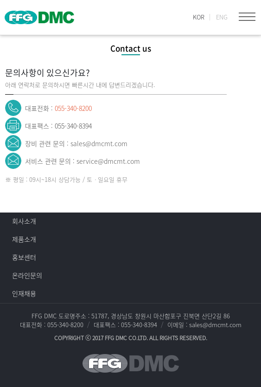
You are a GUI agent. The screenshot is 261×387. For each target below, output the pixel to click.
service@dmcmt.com (108, 161)
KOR (198, 17)
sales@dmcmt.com (98, 143)
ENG (222, 17)
